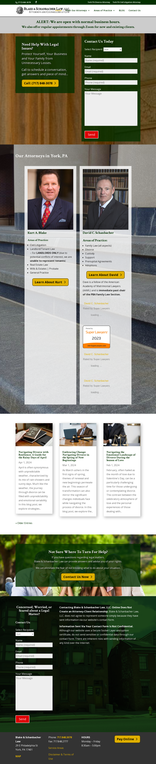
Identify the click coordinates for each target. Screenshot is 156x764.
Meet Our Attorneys (76, 11)
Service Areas (56, 748)
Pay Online (125, 739)
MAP (18, 756)
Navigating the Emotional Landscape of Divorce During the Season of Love (120, 456)
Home (58, 11)
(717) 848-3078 (24, 2)
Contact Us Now (76, 577)
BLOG (122, 11)
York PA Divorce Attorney (99, 2)
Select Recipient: (103, 49)
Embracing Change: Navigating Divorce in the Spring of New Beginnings (75, 456)
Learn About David (103, 275)
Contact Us (134, 11)
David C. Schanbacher (96, 303)
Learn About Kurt (48, 282)
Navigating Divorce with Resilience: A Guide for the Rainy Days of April (33, 454)
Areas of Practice (103, 11)
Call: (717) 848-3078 (38, 83)
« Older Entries (24, 523)
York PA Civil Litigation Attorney (126, 2)
